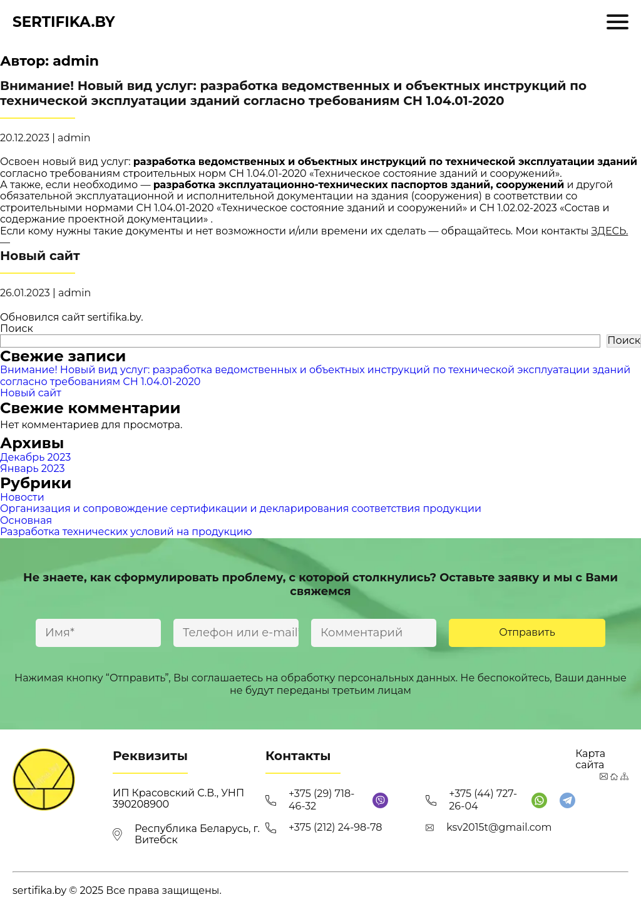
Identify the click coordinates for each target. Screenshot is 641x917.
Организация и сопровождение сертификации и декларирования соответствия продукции (240, 508)
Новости (22, 497)
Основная (26, 520)
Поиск (16, 328)
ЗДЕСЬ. (610, 231)
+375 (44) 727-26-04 (483, 800)
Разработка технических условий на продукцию (126, 532)
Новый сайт (30, 393)
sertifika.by (64, 22)
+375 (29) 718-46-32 (321, 800)
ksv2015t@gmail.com (498, 827)
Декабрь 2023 (35, 457)
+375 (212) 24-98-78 (335, 827)
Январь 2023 (32, 468)
